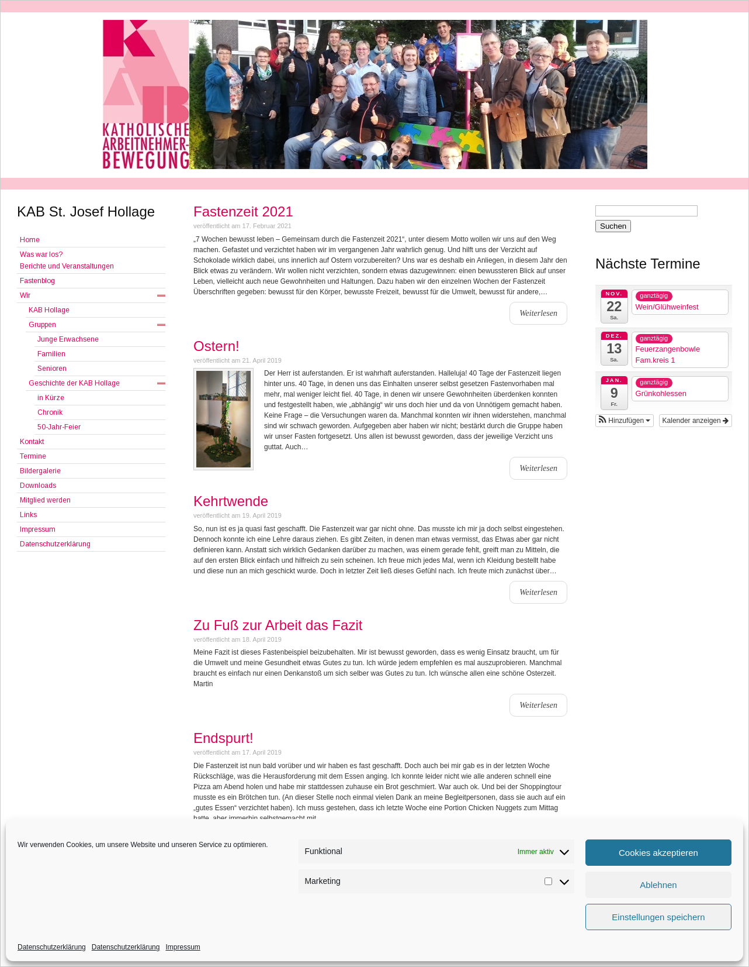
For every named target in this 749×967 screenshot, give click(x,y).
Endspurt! (223, 738)
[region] (374, 94)
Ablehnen (658, 885)
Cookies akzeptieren (658, 853)
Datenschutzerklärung (52, 947)
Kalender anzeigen (696, 421)
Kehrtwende (230, 501)
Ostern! (216, 346)
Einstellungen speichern (658, 917)
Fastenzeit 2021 (243, 211)
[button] (343, 158)
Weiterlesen (538, 313)
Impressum (182, 947)
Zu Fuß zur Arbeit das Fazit (277, 625)
